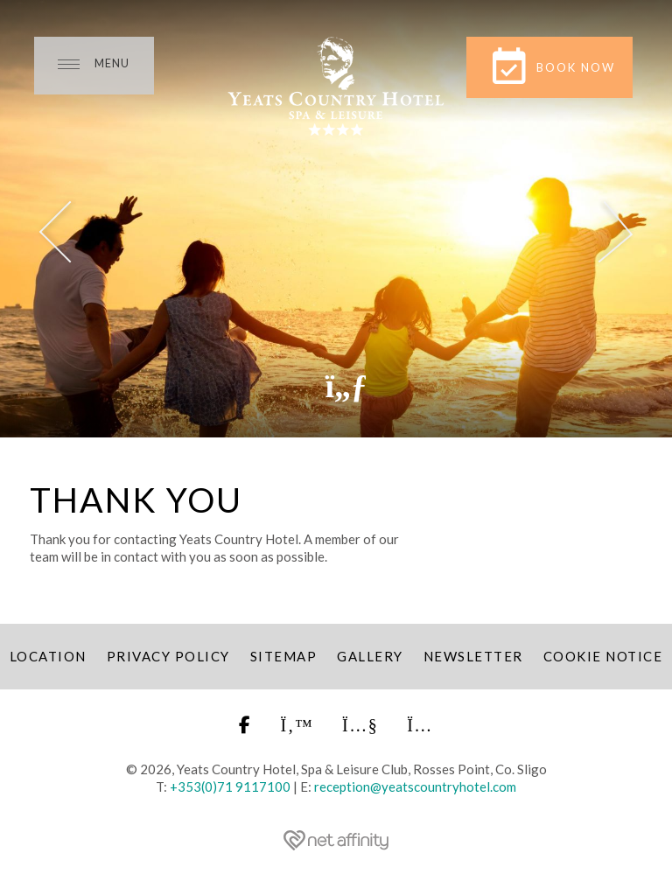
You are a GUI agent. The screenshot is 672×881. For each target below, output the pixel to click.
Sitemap (284, 656)
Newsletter (473, 656)
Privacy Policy (168, 656)
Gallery (370, 656)
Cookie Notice (603, 656)
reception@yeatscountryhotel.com (415, 786)
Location (48, 656)
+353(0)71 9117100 (230, 786)
